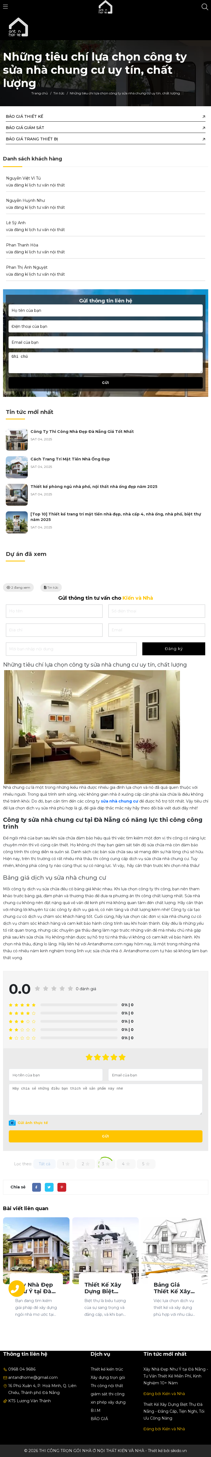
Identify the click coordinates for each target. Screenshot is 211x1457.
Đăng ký (174, 648)
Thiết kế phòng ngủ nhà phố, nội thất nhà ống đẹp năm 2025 (93, 486)
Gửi (105, 1136)
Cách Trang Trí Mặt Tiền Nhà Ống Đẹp (70, 459)
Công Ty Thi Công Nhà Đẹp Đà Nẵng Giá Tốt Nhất (82, 431)
